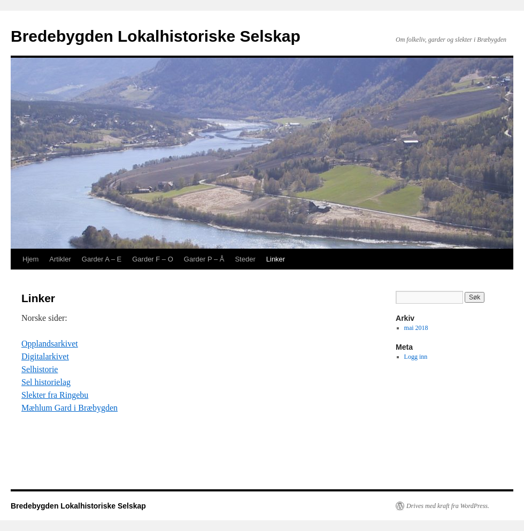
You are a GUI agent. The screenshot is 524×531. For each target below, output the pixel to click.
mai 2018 (416, 328)
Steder (245, 259)
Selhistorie (39, 369)
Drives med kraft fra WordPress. (447, 506)
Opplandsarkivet (49, 343)
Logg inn (416, 356)
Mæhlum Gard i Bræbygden (69, 407)
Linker (275, 259)
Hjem (30, 259)
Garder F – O (152, 259)
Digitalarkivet (45, 356)
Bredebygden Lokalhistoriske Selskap (155, 36)
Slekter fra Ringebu (54, 394)
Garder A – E (101, 259)
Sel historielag (46, 382)
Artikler (60, 259)
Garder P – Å (204, 259)
